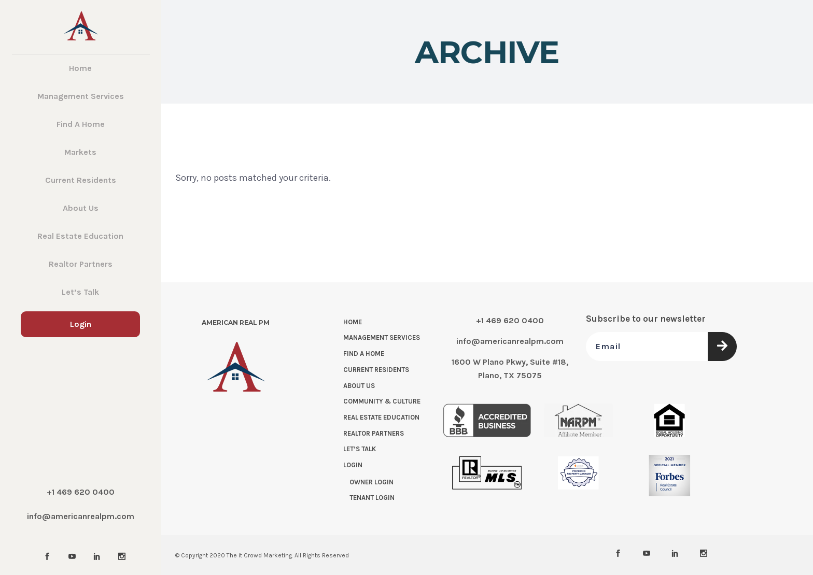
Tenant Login (372, 497)
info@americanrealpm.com (80, 516)
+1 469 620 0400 (81, 492)
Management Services (381, 337)
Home (352, 322)
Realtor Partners (373, 433)
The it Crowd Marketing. (260, 555)
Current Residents (376, 369)
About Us (359, 386)
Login (352, 465)
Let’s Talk (359, 449)
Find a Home (363, 353)
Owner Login (371, 482)
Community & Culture (381, 401)
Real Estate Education (381, 417)
